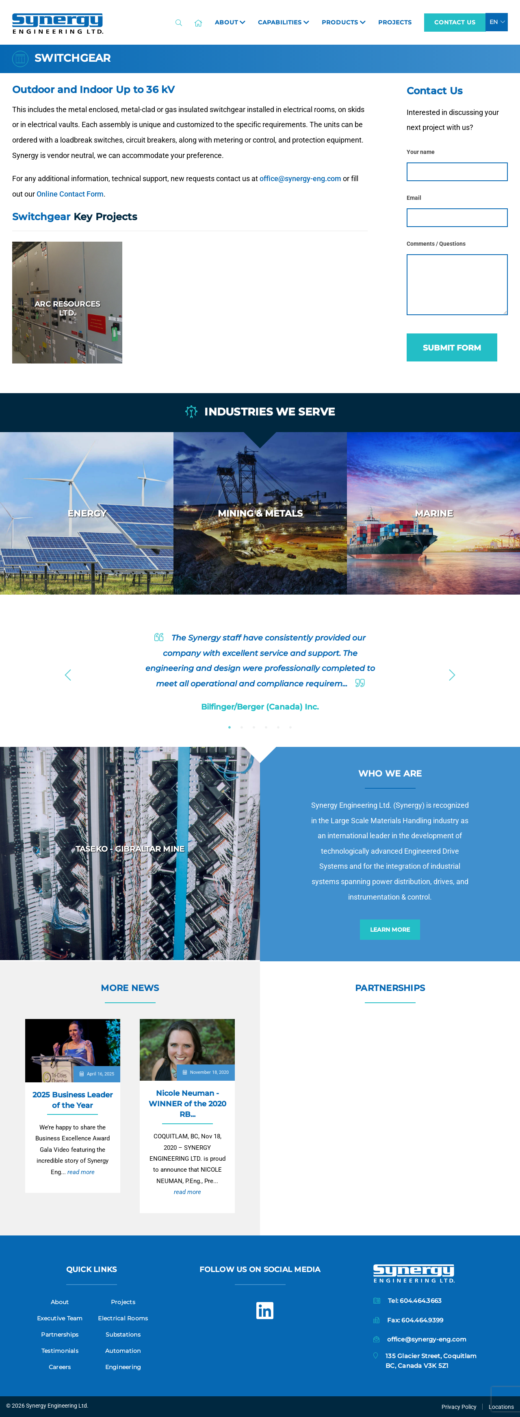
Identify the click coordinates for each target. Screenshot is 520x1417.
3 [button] (254, 727)
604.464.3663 (421, 1301)
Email (414, 198)
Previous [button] (68, 672)
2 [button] (242, 727)
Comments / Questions (436, 243)
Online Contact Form (70, 194)
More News (130, 988)
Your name (421, 152)
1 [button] (229, 727)
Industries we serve (260, 412)
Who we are (390, 773)
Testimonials (59, 1351)
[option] (86, 513)
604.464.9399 (422, 1320)
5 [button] (278, 727)
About (60, 1302)
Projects (123, 1302)
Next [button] (452, 672)
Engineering (123, 1367)
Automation (123, 1351)
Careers (60, 1367)
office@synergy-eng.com (300, 178)
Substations (123, 1334)
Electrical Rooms (123, 1318)
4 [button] (266, 727)
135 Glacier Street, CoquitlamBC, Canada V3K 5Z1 (431, 1360)
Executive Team (60, 1318)
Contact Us (455, 22)
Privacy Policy (459, 1407)
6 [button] (290, 727)
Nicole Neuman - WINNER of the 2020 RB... (187, 1103)
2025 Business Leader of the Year (72, 1100)
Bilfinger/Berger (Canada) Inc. (260, 707)
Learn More (390, 929)
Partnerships (390, 988)
